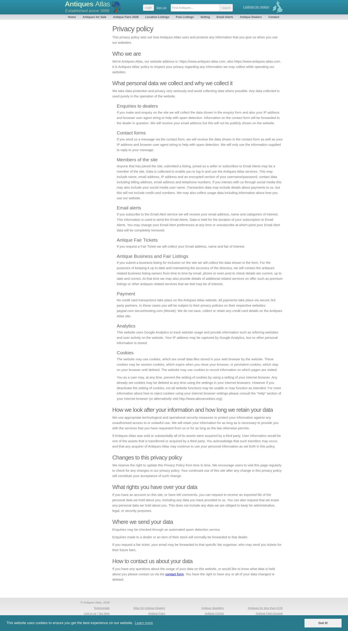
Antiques (87, 4)
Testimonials (102, 608)
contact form (174, 574)
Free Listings (185, 17)
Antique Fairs (156, 613)
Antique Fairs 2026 (126, 17)
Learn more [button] (144, 623)
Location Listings (157, 17)
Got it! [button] (323, 623)
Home (72, 17)
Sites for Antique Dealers (149, 608)
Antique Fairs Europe (269, 613)
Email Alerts (225, 17)
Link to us (90, 613)
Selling (205, 17)
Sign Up (161, 7)
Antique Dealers (251, 17)
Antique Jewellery (212, 608)
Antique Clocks (214, 613)
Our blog (104, 613)
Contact (273, 17)
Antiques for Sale (94, 17)
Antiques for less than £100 (265, 608)
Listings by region (256, 7)
